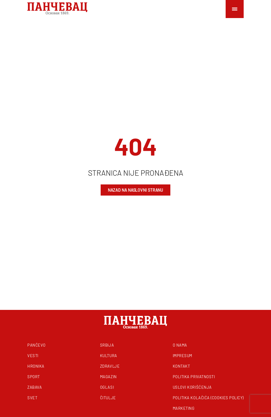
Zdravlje (110, 366)
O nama (180, 345)
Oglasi (107, 387)
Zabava (34, 387)
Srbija (107, 345)
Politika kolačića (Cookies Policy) (208, 397)
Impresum (182, 355)
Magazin (108, 376)
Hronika (35, 366)
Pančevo (36, 345)
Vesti (32, 355)
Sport (33, 376)
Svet (32, 397)
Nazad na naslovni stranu (135, 190)
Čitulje (108, 397)
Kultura (108, 355)
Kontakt (181, 366)
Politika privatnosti (194, 376)
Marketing (184, 408)
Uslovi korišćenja (192, 387)
